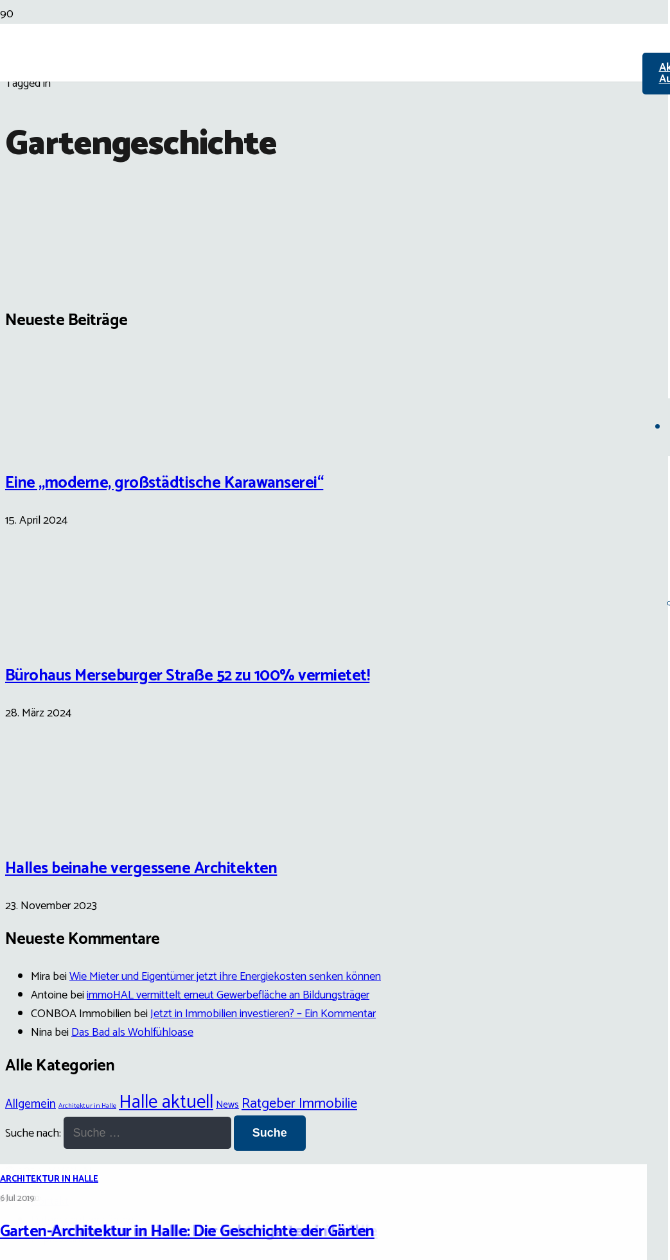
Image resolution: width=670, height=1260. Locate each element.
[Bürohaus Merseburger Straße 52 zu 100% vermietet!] (53, 634)
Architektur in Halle (49, 1179)
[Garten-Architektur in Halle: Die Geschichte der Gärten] (329, 654)
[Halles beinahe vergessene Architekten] (53, 827)
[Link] (321, 149)
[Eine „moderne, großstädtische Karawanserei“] (53, 441)
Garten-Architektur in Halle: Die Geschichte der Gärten (187, 1231)
